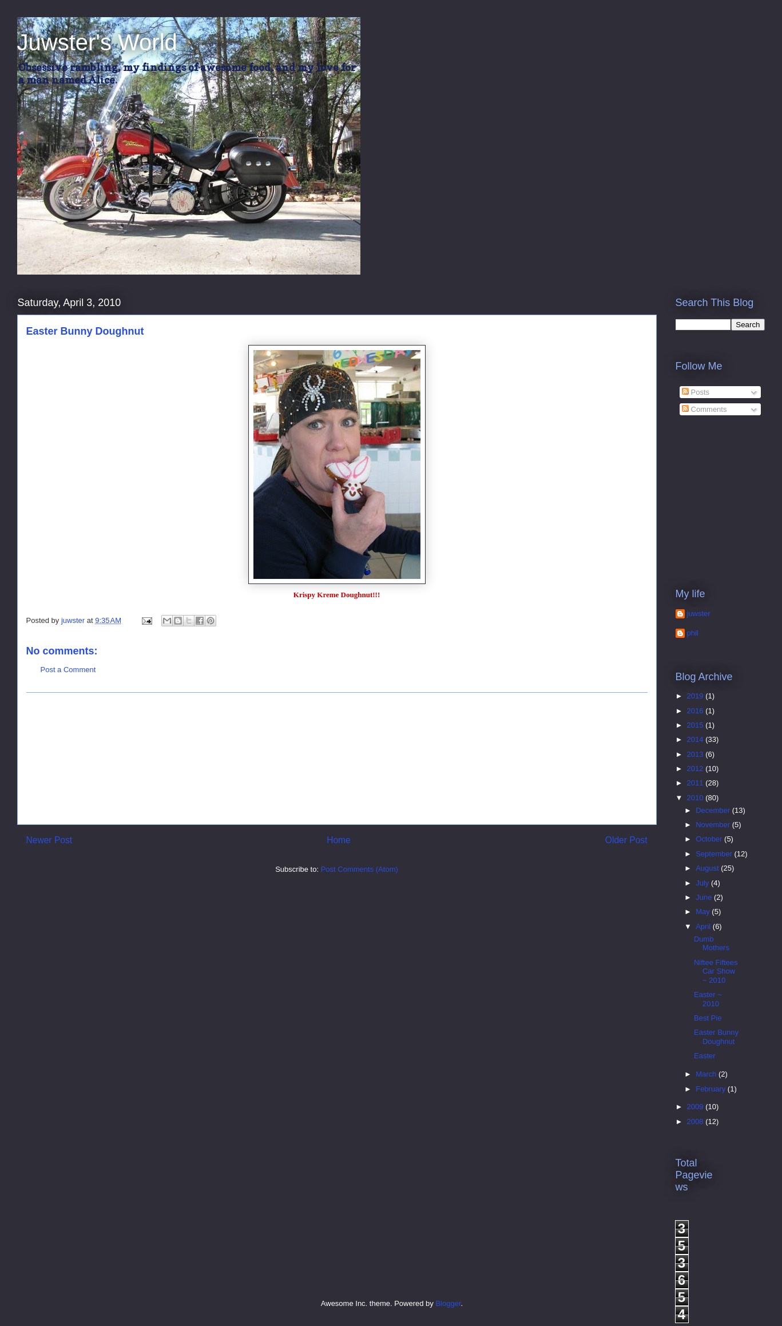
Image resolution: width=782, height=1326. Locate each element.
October (710, 839)
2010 (696, 797)
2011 (696, 783)
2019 (696, 696)
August (708, 868)
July (703, 883)
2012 (696, 768)
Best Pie (707, 1018)
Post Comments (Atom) (359, 869)
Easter (705, 1055)
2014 (696, 739)
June (705, 897)
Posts (695, 392)
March (707, 1074)
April (704, 926)
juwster (698, 613)
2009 (696, 1106)
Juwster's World (97, 42)
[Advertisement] (337, 758)
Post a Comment (68, 669)
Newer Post (49, 840)
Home (339, 840)
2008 (696, 1121)
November (714, 824)
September (715, 853)
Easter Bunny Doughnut (716, 1037)
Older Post (626, 840)
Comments (704, 409)
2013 (696, 754)
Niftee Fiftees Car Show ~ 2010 (716, 971)
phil (692, 633)
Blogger (448, 1303)
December (714, 810)
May (704, 911)
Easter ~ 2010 (708, 999)
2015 (696, 725)
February (712, 1089)
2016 (696, 710)
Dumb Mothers (711, 943)
